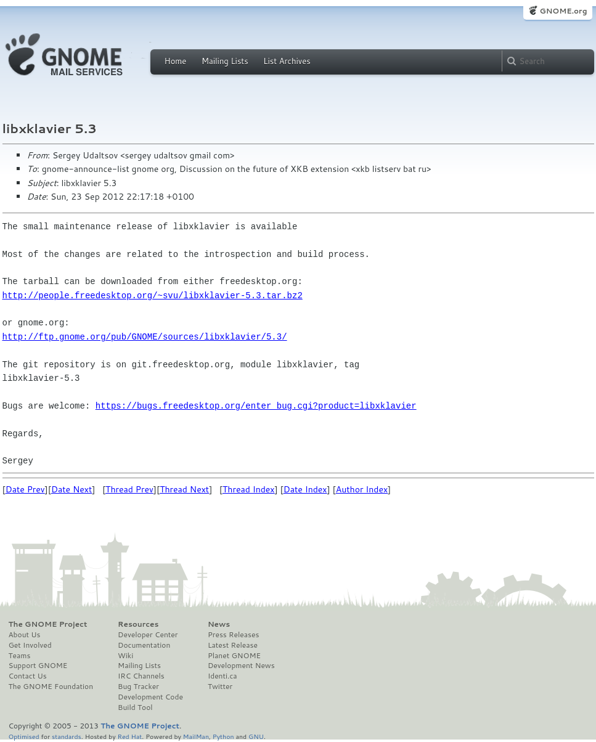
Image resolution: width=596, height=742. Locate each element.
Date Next (71, 489)
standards (66, 736)
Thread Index (248, 489)
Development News (241, 666)
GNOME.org (563, 11)
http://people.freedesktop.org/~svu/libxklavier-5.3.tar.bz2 (152, 295)
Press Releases (233, 635)
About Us (25, 635)
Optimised (24, 736)
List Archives (286, 61)
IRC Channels (141, 676)
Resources (138, 624)
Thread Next (184, 489)
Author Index (362, 489)
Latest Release (233, 645)
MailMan (196, 736)
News (219, 624)
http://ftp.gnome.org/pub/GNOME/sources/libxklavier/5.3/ (144, 337)
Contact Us (28, 676)
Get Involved (30, 645)
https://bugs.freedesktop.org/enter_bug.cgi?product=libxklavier (256, 406)
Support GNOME (38, 666)
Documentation (144, 645)
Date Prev (25, 489)
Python (223, 736)
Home (176, 61)
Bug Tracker (138, 686)
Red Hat (129, 736)
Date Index (305, 489)
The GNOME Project (48, 624)
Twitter (220, 686)
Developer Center (148, 635)
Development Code (150, 697)
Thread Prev (129, 489)
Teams (20, 656)
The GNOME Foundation (51, 686)
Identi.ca (222, 676)
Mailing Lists (225, 61)
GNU (256, 736)
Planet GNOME (234, 656)
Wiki (125, 656)
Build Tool (135, 707)
